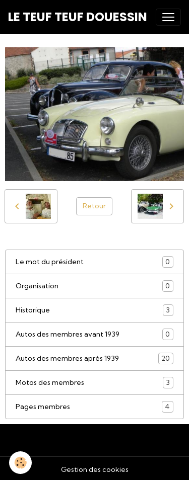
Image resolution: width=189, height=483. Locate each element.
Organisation (94, 286)
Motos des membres (94, 382)
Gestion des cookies (95, 469)
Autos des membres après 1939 (94, 358)
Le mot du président (94, 262)
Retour (94, 205)
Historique (94, 310)
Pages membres (94, 407)
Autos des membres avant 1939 (94, 334)
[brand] (77, 17)
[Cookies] (20, 462)
